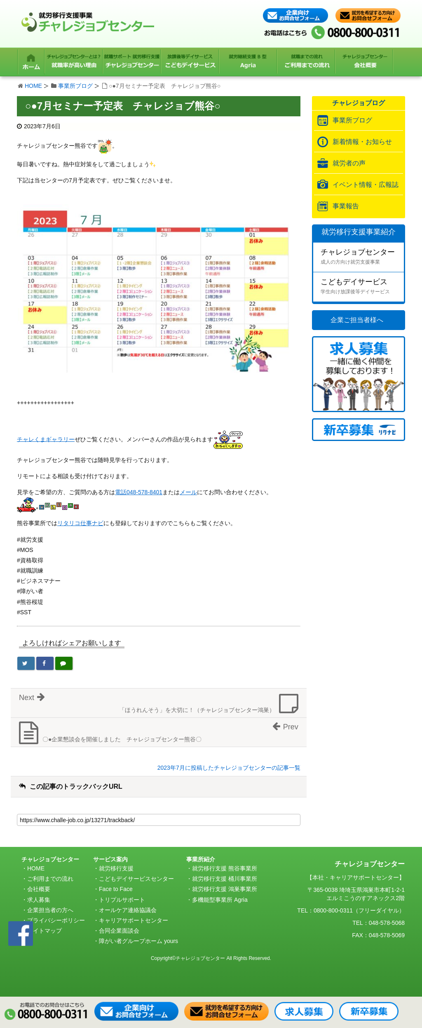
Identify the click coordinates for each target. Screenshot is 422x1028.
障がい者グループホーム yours (138, 941)
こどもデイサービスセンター (136, 878)
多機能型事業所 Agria (220, 899)
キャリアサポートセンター (133, 920)
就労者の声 (349, 163)
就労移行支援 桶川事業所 (224, 878)
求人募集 (38, 899)
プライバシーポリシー (56, 920)
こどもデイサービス (362, 287)
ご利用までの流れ (50, 878)
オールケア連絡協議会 (128, 910)
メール (188, 492)
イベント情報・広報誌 (366, 184)
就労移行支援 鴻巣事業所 (224, 889)
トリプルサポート (122, 899)
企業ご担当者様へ (357, 319)
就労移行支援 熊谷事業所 (224, 868)
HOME (33, 86)
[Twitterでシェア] (26, 663)
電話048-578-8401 (138, 492)
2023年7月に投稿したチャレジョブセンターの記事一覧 (228, 767)
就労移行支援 (116, 868)
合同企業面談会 (119, 930)
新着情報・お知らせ (362, 141)
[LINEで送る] (64, 663)
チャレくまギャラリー (46, 439)
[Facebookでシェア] (45, 663)
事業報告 (346, 206)
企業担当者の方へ (50, 910)
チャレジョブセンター (362, 257)
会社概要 (38, 889)
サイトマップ (44, 930)
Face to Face (116, 889)
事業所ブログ (75, 86)
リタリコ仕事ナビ (80, 523)
